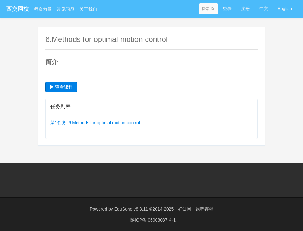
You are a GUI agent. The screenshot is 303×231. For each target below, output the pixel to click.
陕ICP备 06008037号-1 (153, 219)
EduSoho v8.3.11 (131, 208)
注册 (245, 8)
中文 (263, 8)
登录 (227, 8)
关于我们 (88, 9)
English (284, 8)
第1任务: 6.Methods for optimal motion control (95, 122)
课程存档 (204, 208)
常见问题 (65, 9)
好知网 (184, 208)
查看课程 (61, 87)
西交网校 (17, 9)
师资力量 (43, 9)
